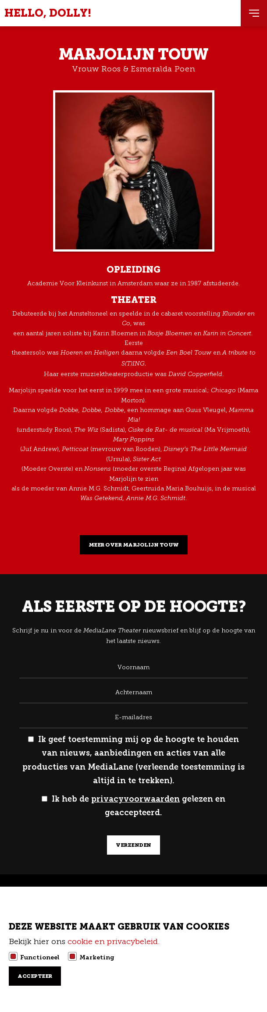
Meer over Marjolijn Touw (134, 545)
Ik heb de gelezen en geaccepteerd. (133, 806)
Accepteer (35, 976)
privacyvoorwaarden (135, 799)
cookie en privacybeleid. (115, 941)
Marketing (96, 957)
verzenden (133, 845)
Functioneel (39, 957)
